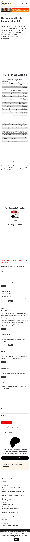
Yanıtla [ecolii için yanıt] (3, 361)
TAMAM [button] (16, 539)
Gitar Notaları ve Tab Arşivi (14, 14)
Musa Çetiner (4, 262)
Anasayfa (4, 14)
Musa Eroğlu (21, 266)
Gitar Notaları (10, 266)
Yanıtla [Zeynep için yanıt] (3, 286)
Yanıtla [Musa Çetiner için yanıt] (10, 301)
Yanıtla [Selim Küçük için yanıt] (3, 377)
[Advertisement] (15, 57)
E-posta (3, 415)
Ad (2, 408)
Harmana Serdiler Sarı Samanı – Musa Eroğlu (13, 260)
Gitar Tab (16, 266)
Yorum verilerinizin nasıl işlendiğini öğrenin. (11, 427)
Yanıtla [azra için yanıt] (3, 329)
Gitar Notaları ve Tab (15, 531)
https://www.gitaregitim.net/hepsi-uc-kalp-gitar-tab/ (14, 298)
